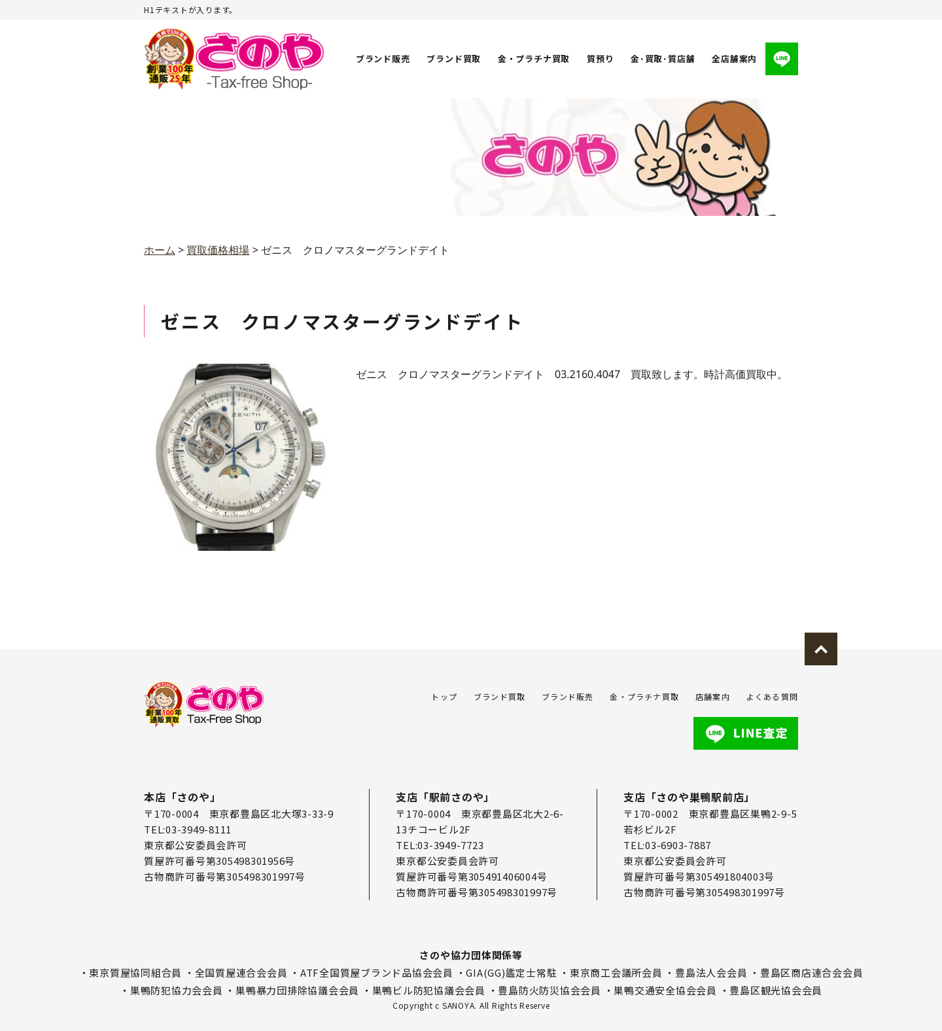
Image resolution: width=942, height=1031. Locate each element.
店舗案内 (712, 696)
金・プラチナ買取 (534, 58)
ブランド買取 (454, 58)
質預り (600, 58)
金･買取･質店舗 (663, 58)
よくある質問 (772, 696)
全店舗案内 (734, 58)
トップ (444, 696)
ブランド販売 (383, 58)
